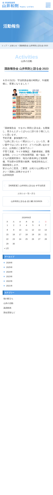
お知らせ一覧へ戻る (26, 193)
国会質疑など (9, 312)
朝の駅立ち (8, 299)
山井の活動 (8, 303)
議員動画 (7, 308)
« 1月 (6, 248)
